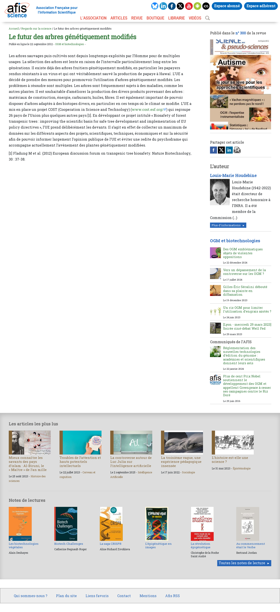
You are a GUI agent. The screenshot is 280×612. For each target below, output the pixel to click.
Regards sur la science (36, 28)
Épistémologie (241, 468)
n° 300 (240, 33)
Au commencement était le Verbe (250, 545)
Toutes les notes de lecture (242, 563)
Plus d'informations (226, 225)
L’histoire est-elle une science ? (230, 459)
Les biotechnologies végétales (23, 545)
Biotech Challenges (68, 544)
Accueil (14, 28)
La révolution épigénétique (200, 545)
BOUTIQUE (155, 18)
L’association (93, 18)
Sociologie (188, 472)
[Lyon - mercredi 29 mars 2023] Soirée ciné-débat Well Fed (247, 326)
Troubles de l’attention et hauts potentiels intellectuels (80, 461)
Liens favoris (97, 595)
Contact (124, 595)
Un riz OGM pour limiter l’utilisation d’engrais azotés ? (247, 309)
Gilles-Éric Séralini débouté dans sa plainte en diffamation (245, 291)
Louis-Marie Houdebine (233, 175)
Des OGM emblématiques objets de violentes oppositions (243, 253)
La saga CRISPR (110, 544)
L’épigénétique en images (158, 545)
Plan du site (66, 595)
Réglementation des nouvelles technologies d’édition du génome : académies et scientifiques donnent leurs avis (244, 355)
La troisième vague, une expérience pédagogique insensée (181, 461)
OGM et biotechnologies (69, 44)
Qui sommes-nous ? (30, 595)
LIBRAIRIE (176, 18)
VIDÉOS (195, 18)
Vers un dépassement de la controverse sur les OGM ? (244, 272)
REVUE (137, 18)
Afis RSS (172, 595)
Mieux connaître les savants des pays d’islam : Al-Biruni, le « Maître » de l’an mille (28, 463)
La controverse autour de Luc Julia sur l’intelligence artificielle (131, 461)
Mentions (148, 595)
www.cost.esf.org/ (147, 109)
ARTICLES (118, 18)
